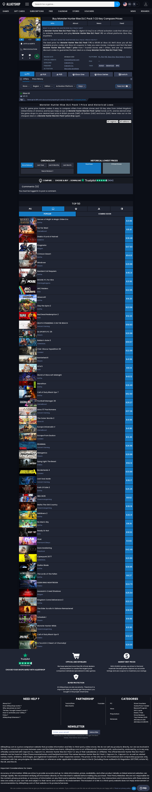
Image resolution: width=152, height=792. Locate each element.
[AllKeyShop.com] (11, 4)
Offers (24, 79)
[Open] (27, 4)
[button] (145, 4)
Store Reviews (139, 715)
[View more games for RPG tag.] (117, 67)
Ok (134, 788)
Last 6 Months (54, 165)
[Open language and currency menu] (130, 4)
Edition (47, 86)
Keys (81, 86)
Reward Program (140, 708)
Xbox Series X (120, 57)
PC (111, 704)
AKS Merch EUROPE (141, 722)
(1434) (97, 181)
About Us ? (7, 704)
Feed (122, 23)
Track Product (47, 171)
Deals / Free (138, 713)
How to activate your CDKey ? (14, 713)
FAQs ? (5, 715)
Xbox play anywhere (71, 69)
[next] (38, 39)
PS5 (105, 57)
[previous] (21, 39)
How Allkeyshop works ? (12, 706)
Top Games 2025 (140, 718)
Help (143, 788)
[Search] (117, 4)
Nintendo (113, 719)
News (99, 23)
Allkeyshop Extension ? (11, 718)
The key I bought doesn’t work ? (15, 711)
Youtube (101, 704)
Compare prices (80, 100)
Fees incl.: (122, 86)
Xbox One (111, 57)
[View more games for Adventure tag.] (110, 67)
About (75, 23)
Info (52, 23)
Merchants (69, 706)
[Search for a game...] (76, 4)
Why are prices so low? (12, 708)
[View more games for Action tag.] (101, 67)
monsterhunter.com (71, 60)
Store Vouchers (140, 704)
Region (36, 86)
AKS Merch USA (139, 720)
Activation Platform (64, 86)
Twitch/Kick (69, 704)
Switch (128, 57)
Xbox (112, 709)
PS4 (102, 57)
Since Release (27, 165)
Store (25, 86)
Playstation (114, 714)
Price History (36, 79)
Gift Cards (138, 711)
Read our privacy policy (122, 788)
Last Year (40, 165)
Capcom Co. (69, 63)
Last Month (67, 165)
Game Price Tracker (141, 706)
